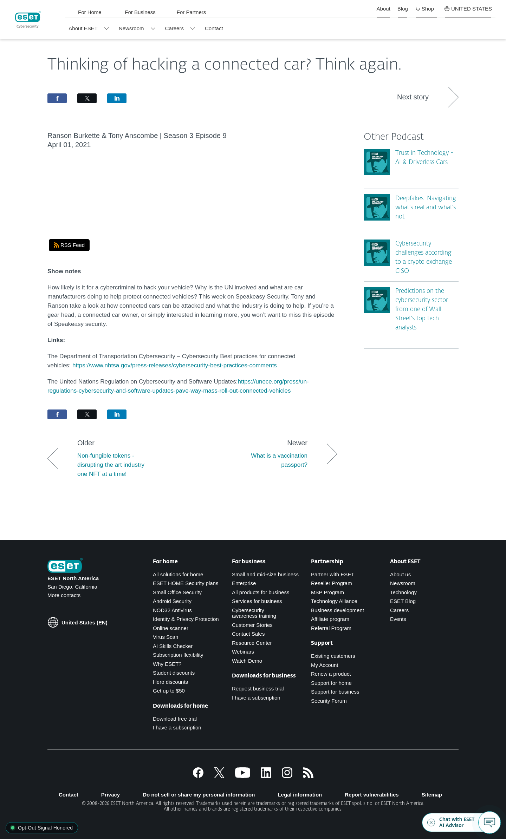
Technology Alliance (334, 601)
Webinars (243, 652)
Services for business (257, 601)
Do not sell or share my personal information (199, 795)
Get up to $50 (169, 691)
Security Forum (329, 701)
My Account (324, 665)
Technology (403, 592)
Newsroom (402, 583)
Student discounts (174, 673)
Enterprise (244, 583)
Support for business (335, 692)
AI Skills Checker (173, 646)
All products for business (260, 592)
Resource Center (252, 643)
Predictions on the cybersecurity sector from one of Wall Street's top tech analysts (421, 309)
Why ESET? (167, 664)
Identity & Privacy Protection (186, 619)
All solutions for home (178, 574)
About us (400, 574)
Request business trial (258, 688)
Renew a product (331, 674)
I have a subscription (177, 727)
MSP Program (327, 592)
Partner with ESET (332, 574)
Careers (399, 610)
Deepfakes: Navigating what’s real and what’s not (425, 208)
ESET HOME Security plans (185, 583)
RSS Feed (69, 245)
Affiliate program (330, 619)
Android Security (172, 601)
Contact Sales (248, 634)
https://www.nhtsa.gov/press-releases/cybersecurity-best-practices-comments (174, 365)
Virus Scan (165, 637)
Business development (337, 610)
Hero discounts (170, 682)
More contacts (63, 595)
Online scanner (170, 628)
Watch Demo (247, 661)
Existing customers (333, 656)
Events (398, 619)
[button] (42, 827)
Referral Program (331, 628)
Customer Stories (252, 625)
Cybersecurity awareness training (254, 613)
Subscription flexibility (178, 655)
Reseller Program (331, 583)
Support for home (331, 683)
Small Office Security (177, 592)
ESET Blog (403, 601)
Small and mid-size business (265, 574)
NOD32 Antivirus (172, 610)
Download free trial (175, 719)
